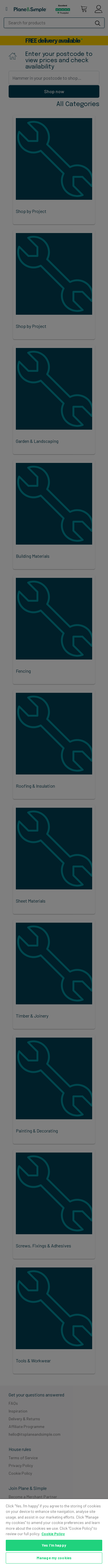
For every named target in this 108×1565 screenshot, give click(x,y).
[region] (54, 1532)
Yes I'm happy (54, 1545)
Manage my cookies (54, 1558)
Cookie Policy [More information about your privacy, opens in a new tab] (53, 1533)
